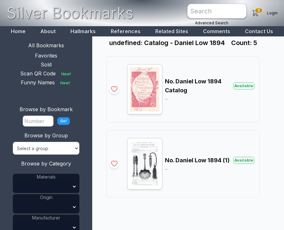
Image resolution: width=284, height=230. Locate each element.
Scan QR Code (46, 73)
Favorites (46, 55)
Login (272, 13)
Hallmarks (83, 31)
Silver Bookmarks (70, 13)
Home (18, 31)
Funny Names (46, 82)
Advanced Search (211, 22)
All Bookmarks (46, 45)
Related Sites (171, 31)
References (126, 31)
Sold (46, 64)
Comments (216, 31)
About (48, 31)
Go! (63, 121)
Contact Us (259, 31)
